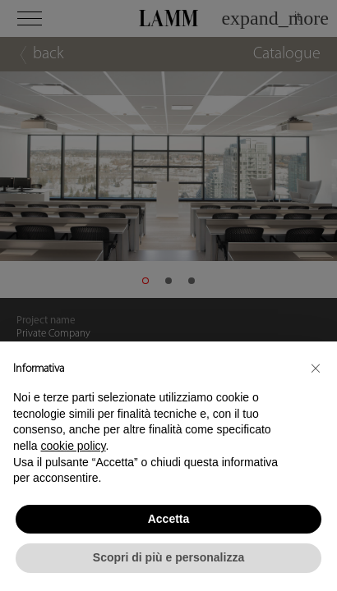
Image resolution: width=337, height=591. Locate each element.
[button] (315, 368)
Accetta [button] (169, 518)
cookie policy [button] (72, 445)
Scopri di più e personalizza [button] (168, 557)
